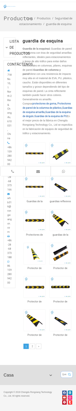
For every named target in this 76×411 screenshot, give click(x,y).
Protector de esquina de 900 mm (60, 268)
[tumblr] (70, 402)
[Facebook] (64, 393)
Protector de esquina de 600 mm (60, 335)
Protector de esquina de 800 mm (34, 301)
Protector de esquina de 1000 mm (34, 335)
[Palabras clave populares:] (69, 374)
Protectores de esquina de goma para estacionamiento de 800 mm (34, 234)
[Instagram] (70, 397)
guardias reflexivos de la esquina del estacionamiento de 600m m (60, 201)
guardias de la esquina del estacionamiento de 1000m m (60, 234)
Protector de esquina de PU (34, 268)
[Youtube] (64, 397)
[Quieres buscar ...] (63, 374)
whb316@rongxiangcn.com (9, 215)
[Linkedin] (70, 393)
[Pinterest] (64, 402)
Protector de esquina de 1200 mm (60, 301)
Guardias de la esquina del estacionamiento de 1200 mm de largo (34, 201)
